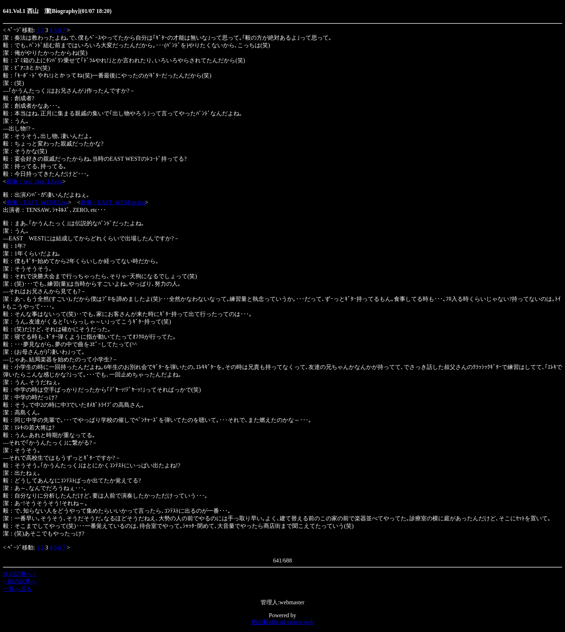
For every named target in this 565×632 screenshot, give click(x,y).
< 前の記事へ (19, 581)
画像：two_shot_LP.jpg (34, 181)
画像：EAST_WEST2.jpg (37, 202)
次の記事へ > (19, 574)
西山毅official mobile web (283, 622)
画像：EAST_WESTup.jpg (112, 202)
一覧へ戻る (17, 589)
